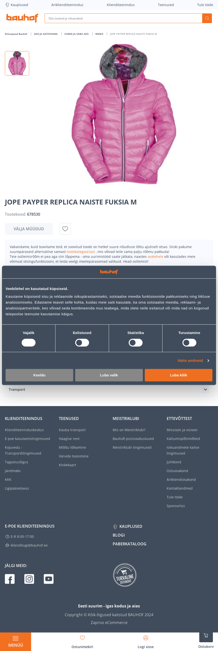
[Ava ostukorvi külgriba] (206, 638)
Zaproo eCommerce (109, 622)
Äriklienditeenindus (67, 4)
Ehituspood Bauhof (16, 34)
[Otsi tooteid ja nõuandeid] (123, 18)
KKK (8, 479)
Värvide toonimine (74, 456)
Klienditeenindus (121, 4)
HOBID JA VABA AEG (76, 34)
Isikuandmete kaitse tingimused (183, 450)
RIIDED (99, 34)
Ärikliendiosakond (181, 479)
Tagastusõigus (16, 462)
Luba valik (109, 375)
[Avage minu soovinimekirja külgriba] (82, 640)
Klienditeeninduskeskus (24, 430)
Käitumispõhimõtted (183, 438)
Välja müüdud (29, 229)
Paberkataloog (129, 544)
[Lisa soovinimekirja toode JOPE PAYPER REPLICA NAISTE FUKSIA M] (65, 229)
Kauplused (16, 4)
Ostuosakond (177, 470)
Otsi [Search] (207, 18)
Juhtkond (174, 462)
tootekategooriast (81, 251)
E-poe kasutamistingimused (27, 438)
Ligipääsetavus (17, 488)
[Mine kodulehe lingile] (22, 18)
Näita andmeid (190, 360)
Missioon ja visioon (182, 430)
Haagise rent (69, 438)
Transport (17, 389)
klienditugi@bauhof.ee (29, 545)
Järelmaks (13, 470)
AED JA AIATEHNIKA (46, 34)
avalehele (156, 256)
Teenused (166, 4)
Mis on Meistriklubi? (129, 430)
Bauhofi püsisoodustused (133, 438)
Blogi (119, 535)
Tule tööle (205, 4)
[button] (17, 63)
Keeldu (39, 375)
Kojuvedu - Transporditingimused (23, 450)
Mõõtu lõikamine (72, 447)
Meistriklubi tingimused (132, 447)
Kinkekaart (67, 465)
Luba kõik (178, 375)
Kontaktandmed (180, 488)
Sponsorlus (176, 505)
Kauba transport (72, 430)
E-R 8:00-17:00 (22, 536)
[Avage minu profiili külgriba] (146, 640)
